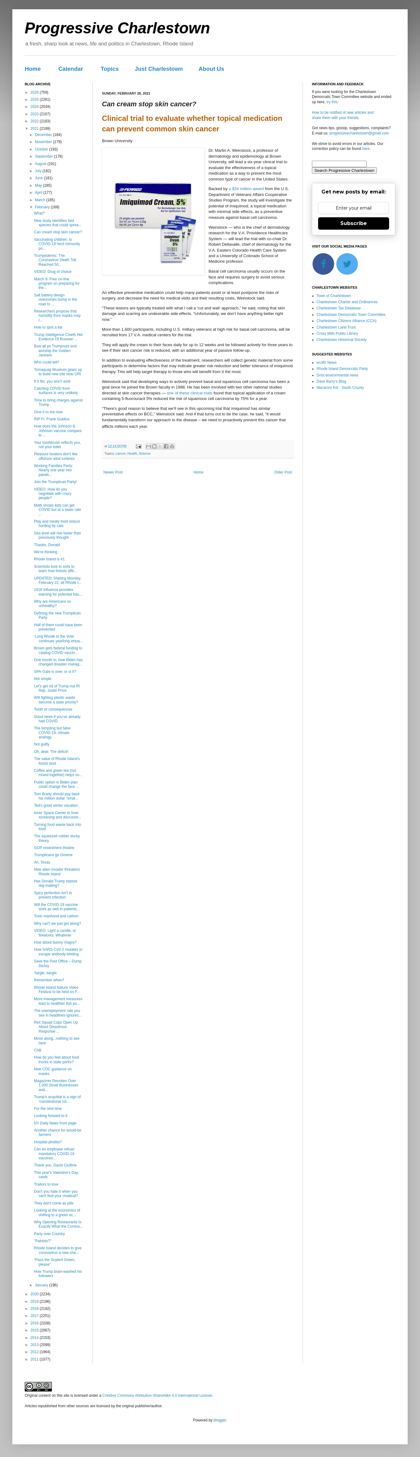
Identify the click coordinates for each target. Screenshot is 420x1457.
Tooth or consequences (53, 709)
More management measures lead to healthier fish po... (58, 1001)
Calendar (70, 69)
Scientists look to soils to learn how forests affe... (55, 568)
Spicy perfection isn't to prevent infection (53, 895)
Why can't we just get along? (57, 923)
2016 (35, 1323)
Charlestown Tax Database (339, 308)
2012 (35, 1352)
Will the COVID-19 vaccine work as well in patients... (57, 907)
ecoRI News (327, 362)
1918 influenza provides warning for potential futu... (58, 592)
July (39, 171)
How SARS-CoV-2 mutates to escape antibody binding (58, 951)
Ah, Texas (42, 862)
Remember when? (49, 980)
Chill (37, 1050)
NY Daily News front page (55, 1123)
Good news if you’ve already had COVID (57, 719)
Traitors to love (46, 1184)
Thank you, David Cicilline (55, 1165)
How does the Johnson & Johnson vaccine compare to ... (58, 430)
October (42, 149)
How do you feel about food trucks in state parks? (56, 1059)
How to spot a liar (48, 327)
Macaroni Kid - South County (340, 387)
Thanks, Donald (47, 545)
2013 (35, 1345)
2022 (35, 121)
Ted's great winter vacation (56, 805)
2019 (35, 1301)
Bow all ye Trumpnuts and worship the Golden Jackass (55, 350)
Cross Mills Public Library (337, 333)
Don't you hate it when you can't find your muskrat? (56, 1193)
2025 (35, 99)
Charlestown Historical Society (342, 340)
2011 (35, 1359)
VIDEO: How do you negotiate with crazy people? (52, 493)
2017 (35, 1316)
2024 (35, 106)
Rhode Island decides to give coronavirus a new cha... (58, 1250)
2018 (35, 1308)
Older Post (283, 472)
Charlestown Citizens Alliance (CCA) (346, 321)
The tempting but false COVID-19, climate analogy (52, 732)
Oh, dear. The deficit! (51, 752)
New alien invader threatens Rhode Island (57, 871)
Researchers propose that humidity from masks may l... (57, 315)
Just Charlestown (159, 69)
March (40, 200)
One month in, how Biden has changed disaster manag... (58, 662)
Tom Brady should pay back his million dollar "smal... (56, 796)
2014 (35, 1338)
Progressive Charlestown (117, 28)
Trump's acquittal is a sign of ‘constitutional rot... (57, 1099)
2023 (35, 114)
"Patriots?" (42, 1241)
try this (331, 102)
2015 (35, 1330)
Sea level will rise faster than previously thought (57, 535)
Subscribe (353, 223)
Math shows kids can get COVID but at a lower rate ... (57, 509)
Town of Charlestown (334, 296)
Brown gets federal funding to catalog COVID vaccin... (58, 650)
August (41, 164)
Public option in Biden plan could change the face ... (56, 784)
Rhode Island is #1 (49, 559)
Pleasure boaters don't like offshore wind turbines (56, 456)
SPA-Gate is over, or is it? (55, 671)
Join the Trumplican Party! (55, 482)
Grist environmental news (337, 375)
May (39, 185)
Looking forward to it (50, 1116)
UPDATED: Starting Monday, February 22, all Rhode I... (58, 580)
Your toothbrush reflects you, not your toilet (57, 444)
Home (33, 69)
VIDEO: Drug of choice (52, 272)
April (39, 192)
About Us (211, 69)
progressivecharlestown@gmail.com (359, 133)
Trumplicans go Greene (53, 855)
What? (39, 213)
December (44, 135)
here (366, 149)
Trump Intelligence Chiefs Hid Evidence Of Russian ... (58, 337)
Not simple (43, 679)
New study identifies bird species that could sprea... (58, 223)
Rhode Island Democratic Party (342, 369)
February (43, 207)
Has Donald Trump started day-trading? (55, 883)
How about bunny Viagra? (55, 942)
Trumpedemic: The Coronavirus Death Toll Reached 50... (55, 260)
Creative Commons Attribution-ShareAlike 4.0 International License (157, 1395)
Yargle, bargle (45, 973)
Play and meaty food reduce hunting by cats (57, 523)
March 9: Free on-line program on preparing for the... (57, 283)
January (42, 1285)
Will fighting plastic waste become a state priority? (56, 699)
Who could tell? (46, 362)
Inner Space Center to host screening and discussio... (57, 815)
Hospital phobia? (47, 1142)
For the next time (48, 1109)
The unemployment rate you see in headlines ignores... (58, 1013)
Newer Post (113, 472)
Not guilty (41, 744)
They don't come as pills (54, 1203)
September (44, 156)
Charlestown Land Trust (336, 327)
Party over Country (49, 1234)
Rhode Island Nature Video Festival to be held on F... (57, 989)
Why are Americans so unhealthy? (52, 603)
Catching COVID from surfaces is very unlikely (56, 390)
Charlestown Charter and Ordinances (347, 302)
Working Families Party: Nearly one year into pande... (53, 470)
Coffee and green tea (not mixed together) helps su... (58, 772)
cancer (121, 453)
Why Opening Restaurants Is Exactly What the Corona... (58, 1224)
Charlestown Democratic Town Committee (351, 314)
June (39, 178)
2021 (35, 128)
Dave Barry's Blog (331, 381)
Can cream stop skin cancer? (58, 232)
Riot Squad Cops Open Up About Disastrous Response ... (56, 1027)
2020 (35, 1294)
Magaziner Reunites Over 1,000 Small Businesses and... (56, 1085)
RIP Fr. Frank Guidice (51, 419)
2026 (35, 92)
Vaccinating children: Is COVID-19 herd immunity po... (57, 244)
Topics (110, 69)
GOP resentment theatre (54, 848)
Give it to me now (48, 412)
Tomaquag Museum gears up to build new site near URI (58, 371)
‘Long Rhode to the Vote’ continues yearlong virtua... (58, 638)
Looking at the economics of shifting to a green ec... (57, 1212)
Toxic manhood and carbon (56, 916)
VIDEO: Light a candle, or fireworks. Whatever (55, 932)
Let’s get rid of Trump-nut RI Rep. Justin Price (57, 688)
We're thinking (45, 552)
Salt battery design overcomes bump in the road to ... (55, 299)
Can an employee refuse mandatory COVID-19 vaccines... (54, 1153)
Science (145, 453)
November (44, 142)
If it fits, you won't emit (52, 381)
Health (132, 453)
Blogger (219, 1420)
